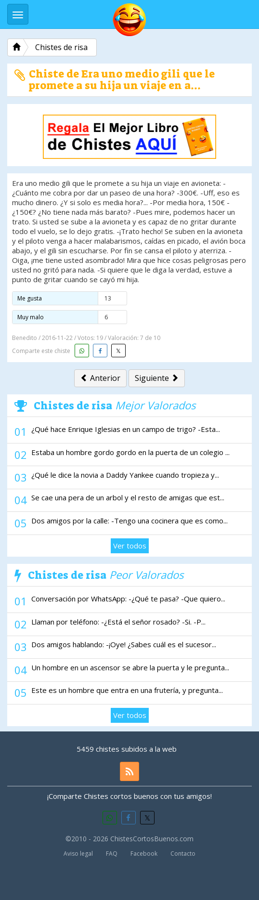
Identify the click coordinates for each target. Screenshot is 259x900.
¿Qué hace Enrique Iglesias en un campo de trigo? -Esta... (125, 429)
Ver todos (129, 545)
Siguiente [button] (157, 378)
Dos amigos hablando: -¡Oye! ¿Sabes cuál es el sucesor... (123, 644)
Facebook (143, 853)
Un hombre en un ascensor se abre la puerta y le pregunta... (130, 667)
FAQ (111, 853)
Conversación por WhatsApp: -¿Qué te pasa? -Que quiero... (128, 598)
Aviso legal (78, 853)
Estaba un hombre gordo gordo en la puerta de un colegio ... (130, 452)
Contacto (182, 853)
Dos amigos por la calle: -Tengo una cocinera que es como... (129, 520)
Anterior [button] (100, 378)
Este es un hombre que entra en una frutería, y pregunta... (127, 690)
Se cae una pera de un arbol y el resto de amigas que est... (127, 497)
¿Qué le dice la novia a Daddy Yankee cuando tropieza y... (125, 475)
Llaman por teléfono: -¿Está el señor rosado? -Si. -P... (118, 621)
